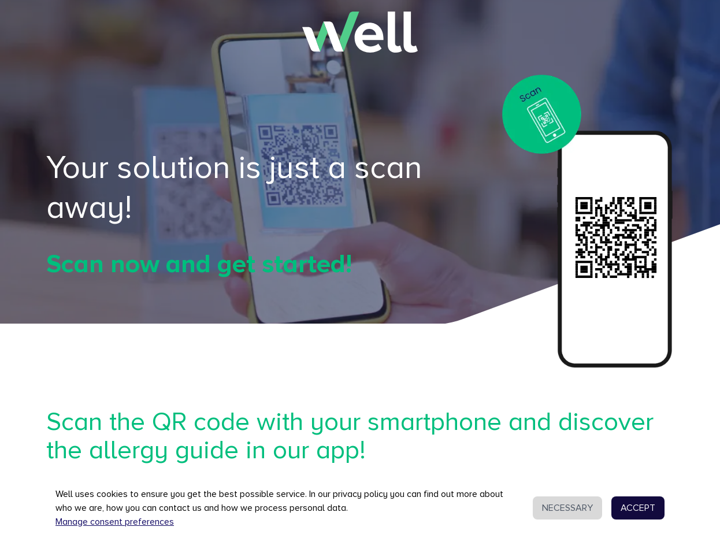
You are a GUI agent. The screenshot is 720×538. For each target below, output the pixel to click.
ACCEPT (638, 508)
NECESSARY (567, 508)
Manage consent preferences (114, 522)
